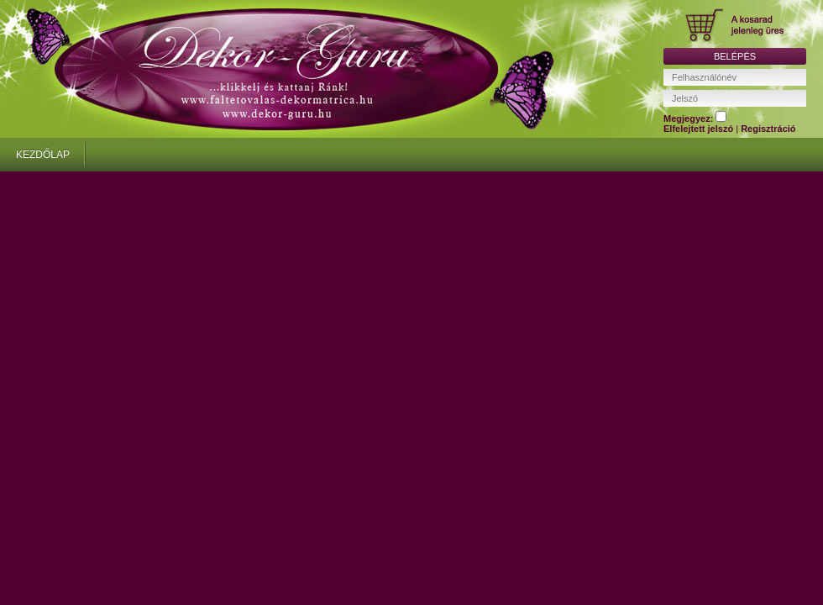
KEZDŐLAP (43, 154)
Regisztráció (768, 129)
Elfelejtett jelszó (699, 129)
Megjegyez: (694, 118)
